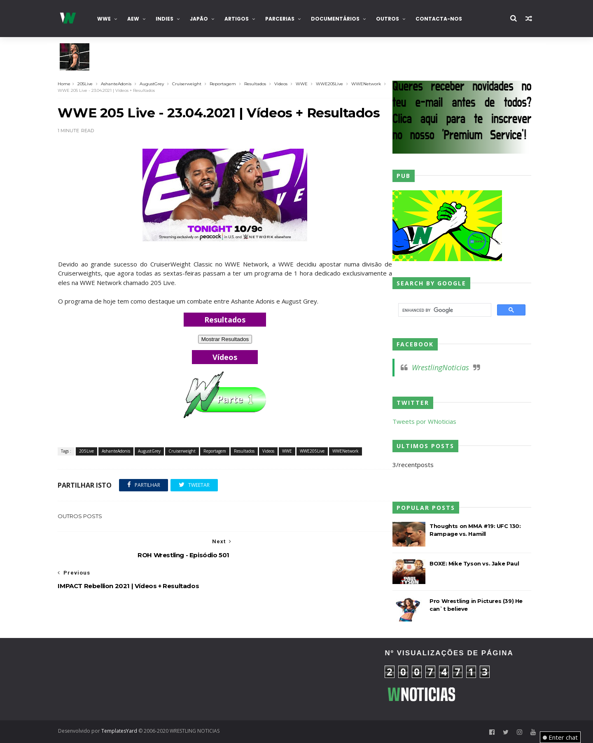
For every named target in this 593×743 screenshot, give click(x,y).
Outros (389, 18)
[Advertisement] (134, 679)
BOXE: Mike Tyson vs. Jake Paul (471, 563)
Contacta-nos (440, 18)
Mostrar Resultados (224, 339)
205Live (87, 83)
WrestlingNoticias (437, 367)
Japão (200, 18)
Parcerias (281, 18)
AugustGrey (154, 83)
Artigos (238, 18)
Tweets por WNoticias (421, 421)
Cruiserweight (188, 83)
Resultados (257, 83)
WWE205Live (331, 83)
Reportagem (225, 83)
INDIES (166, 18)
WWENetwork (368, 83)
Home (66, 83)
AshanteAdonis (118, 83)
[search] (443, 310)
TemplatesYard (121, 730)
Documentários (337, 18)
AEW (135, 18)
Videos (282, 83)
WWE (105, 18)
